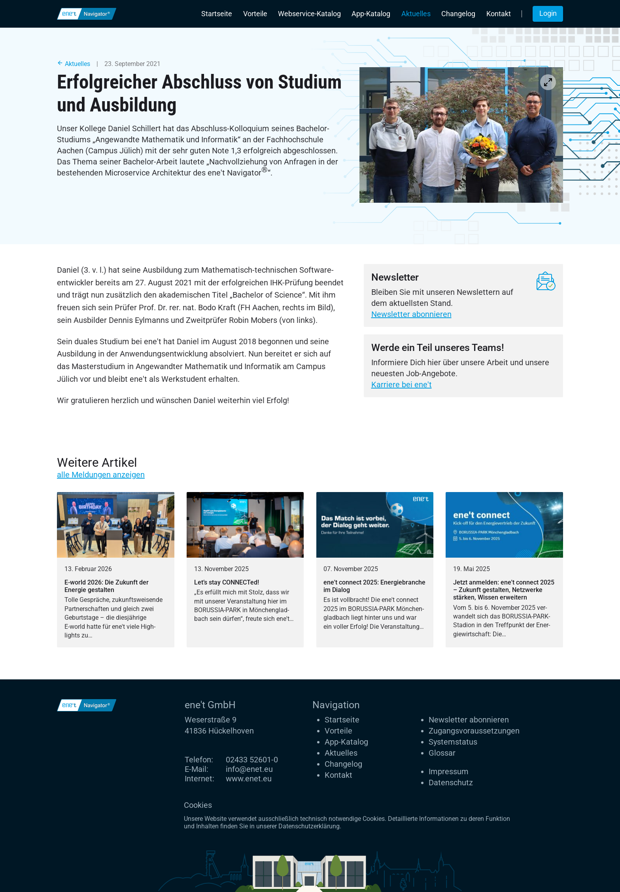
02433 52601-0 (252, 759)
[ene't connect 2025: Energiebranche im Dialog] (375, 570)
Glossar (442, 753)
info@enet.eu (249, 769)
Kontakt (498, 14)
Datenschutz (451, 782)
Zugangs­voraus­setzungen (474, 730)
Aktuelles (416, 14)
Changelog (458, 14)
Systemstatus (453, 742)
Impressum (449, 771)
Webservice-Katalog (309, 14)
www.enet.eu (249, 778)
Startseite (216, 14)
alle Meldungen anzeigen (101, 474)
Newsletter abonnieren (411, 314)
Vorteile (255, 14)
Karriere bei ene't (401, 384)
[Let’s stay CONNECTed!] (245, 570)
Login (548, 13)
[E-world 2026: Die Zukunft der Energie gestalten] (115, 570)
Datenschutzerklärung (309, 826)
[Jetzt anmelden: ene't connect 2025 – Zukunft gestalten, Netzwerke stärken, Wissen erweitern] (504, 570)
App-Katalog (371, 14)
